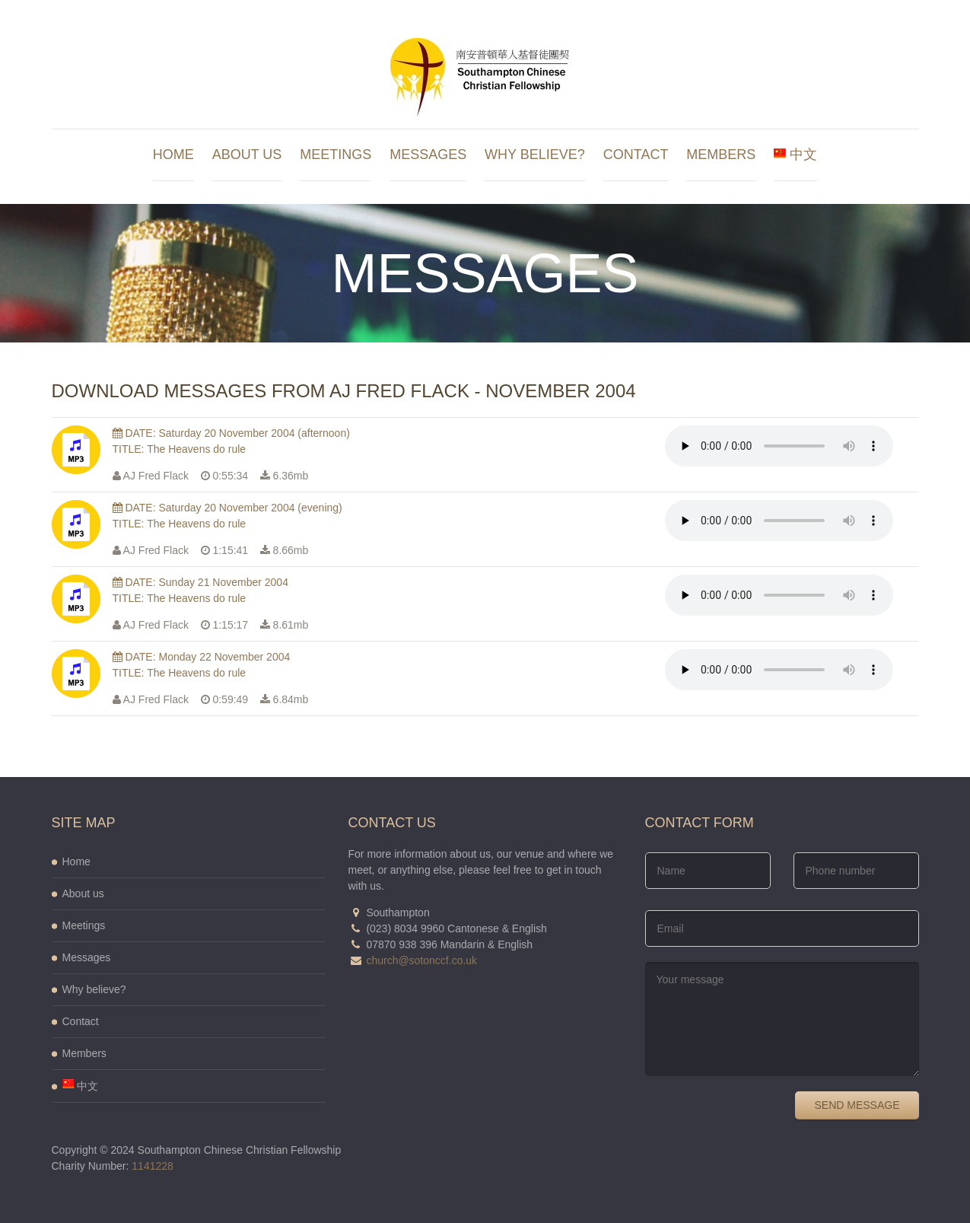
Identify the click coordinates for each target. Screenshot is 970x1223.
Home (173, 154)
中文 (795, 154)
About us (247, 154)
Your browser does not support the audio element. (779, 446)
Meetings (335, 154)
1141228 (152, 1166)
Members (720, 154)
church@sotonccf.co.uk (421, 960)
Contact (636, 154)
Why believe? (535, 154)
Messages (428, 154)
